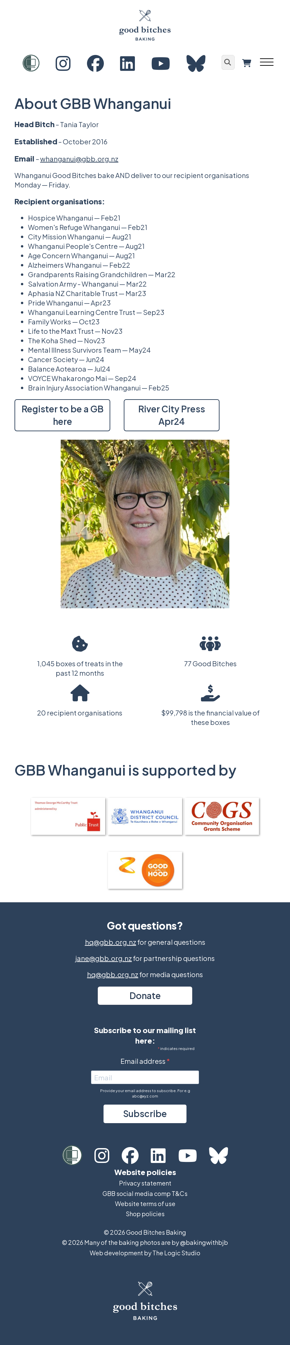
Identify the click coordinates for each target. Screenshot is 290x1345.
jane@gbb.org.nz (103, 958)
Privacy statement (145, 1183)
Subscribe (145, 1113)
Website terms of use (145, 1203)
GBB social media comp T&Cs (145, 1193)
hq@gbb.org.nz (110, 942)
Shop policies (145, 1214)
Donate (145, 995)
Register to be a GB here (63, 415)
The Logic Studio (176, 1253)
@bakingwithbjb (204, 1242)
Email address (143, 1061)
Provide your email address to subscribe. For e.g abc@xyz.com (145, 1093)
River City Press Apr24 (171, 415)
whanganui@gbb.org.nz (79, 158)
